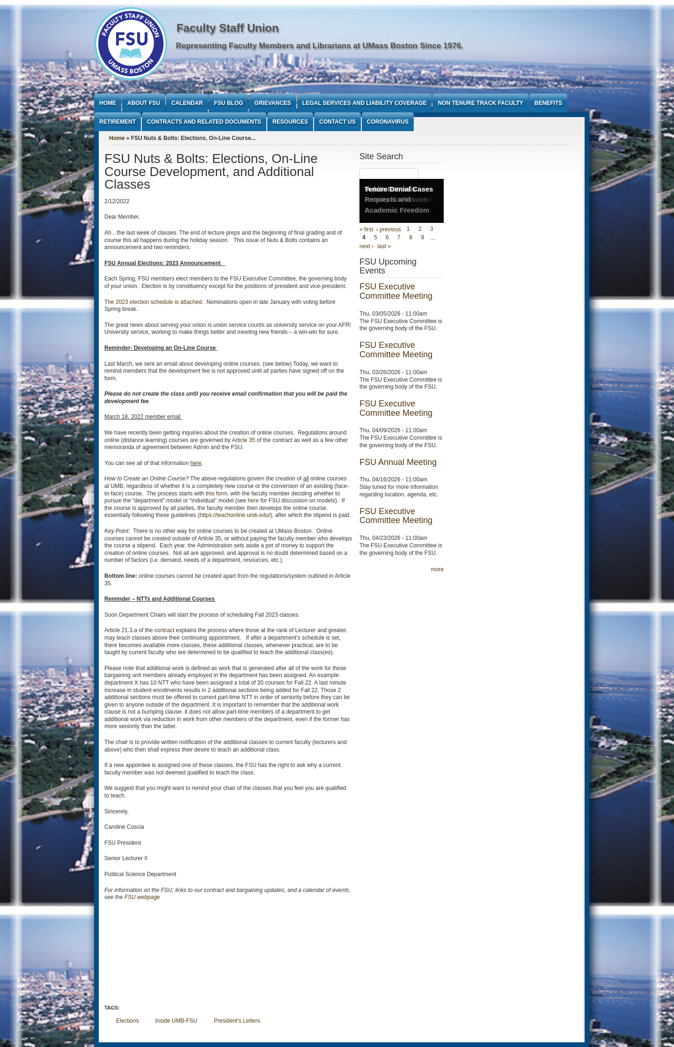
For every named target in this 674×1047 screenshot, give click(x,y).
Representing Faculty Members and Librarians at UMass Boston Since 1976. (319, 45)
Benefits (548, 103)
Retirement (117, 121)
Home (107, 103)
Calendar (187, 103)
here (196, 463)
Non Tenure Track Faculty (480, 103)
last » (384, 246)
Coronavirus (388, 121)
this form (216, 493)
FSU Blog (228, 103)
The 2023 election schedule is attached (153, 302)
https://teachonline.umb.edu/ (234, 515)
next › (366, 246)
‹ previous (388, 229)
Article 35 (243, 440)
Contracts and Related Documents (204, 121)
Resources (290, 121)
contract (164, 630)
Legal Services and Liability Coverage (364, 103)
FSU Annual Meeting (398, 462)
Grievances (272, 103)
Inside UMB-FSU (176, 1021)
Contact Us (337, 121)
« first (366, 229)
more (437, 569)
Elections (127, 1021)
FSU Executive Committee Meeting (395, 291)
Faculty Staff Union (227, 28)
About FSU (143, 103)
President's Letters (237, 1021)
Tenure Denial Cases (399, 189)
